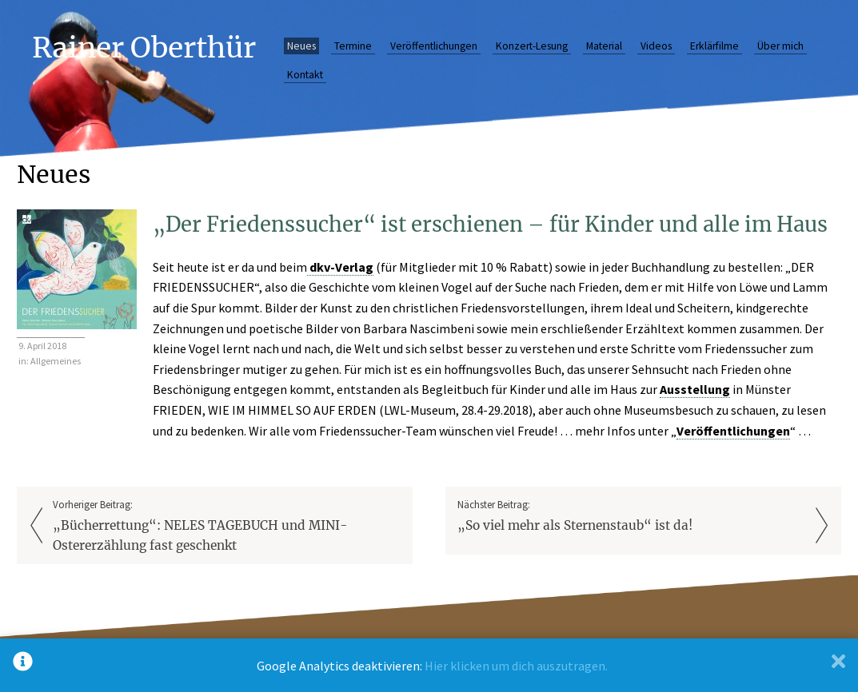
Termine (353, 46)
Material (604, 46)
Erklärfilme (714, 46)
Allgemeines (55, 361)
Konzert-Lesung (532, 46)
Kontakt (305, 75)
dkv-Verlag (340, 267)
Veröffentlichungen (433, 46)
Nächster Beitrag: (630, 516)
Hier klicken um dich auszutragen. (516, 666)
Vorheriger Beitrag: (226, 527)
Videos (656, 46)
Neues (301, 46)
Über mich (780, 46)
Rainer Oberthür (144, 48)
